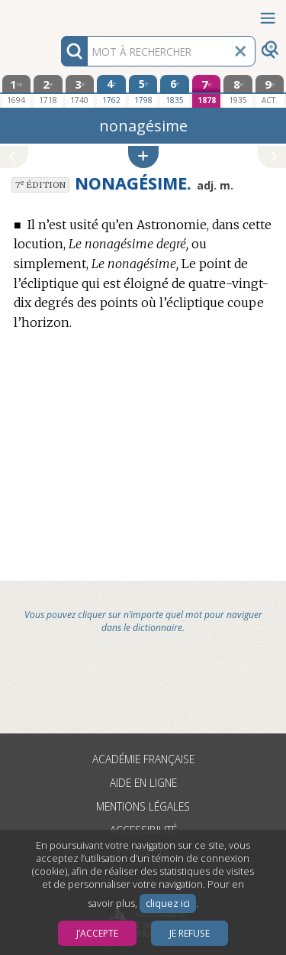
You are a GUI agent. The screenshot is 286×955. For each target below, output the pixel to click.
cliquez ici (168, 903)
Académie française (143, 759)
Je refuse (189, 933)
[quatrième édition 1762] (111, 91)
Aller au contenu (59, 13)
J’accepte (97, 933)
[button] (143, 157)
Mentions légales (143, 806)
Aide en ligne (143, 782)
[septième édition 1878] (206, 91)
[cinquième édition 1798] (143, 91)
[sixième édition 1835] (174, 91)
